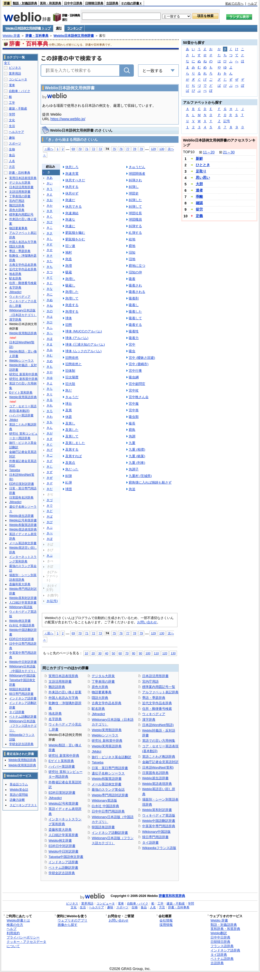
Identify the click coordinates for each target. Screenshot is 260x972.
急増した (71, 292)
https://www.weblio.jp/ (68, 119)
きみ (49, 350)
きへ (49, 333)
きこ (49, 227)
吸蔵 (68, 272)
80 (133, 653)
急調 (132, 436)
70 (80, 148)
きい (49, 183)
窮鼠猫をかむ (75, 239)
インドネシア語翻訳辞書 (110, 833)
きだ (49, 489)
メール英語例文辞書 (106, 784)
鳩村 (68, 252)
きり (49, 394)
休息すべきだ (75, 180)
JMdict (96, 751)
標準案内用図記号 (21, 214)
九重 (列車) (137, 463)
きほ (49, 339)
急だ (68, 390)
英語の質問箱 (19, 795)
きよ (49, 383)
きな (49, 289)
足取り (201, 171)
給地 (132, 239)
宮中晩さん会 (139, 397)
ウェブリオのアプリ (72, 920)
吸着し (134, 305)
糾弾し (134, 187)
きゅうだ (71, 397)
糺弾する (135, 233)
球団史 (134, 193)
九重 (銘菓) (137, 456)
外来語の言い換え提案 (65, 692)
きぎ (49, 439)
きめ (49, 361)
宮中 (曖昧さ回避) (142, 358)
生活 (12, 126)
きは (49, 317)
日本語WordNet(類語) (158, 725)
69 (73, 148)
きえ (49, 194)
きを (49, 422)
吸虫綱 (134, 377)
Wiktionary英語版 (104, 800)
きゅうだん (137, 167)
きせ (49, 250)
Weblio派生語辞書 (155, 778)
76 (121, 148)
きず (49, 472)
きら (49, 389)
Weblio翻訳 (218, 933)
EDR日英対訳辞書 (61, 792)
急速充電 (71, 173)
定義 (199, 216)
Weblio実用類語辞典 (106, 730)
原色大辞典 (100, 687)
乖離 (199, 197)
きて (49, 277)
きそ (49, 255)
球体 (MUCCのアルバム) (83, 331)
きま (49, 344)
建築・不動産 (18, 108)
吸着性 (134, 331)
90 (140, 653)
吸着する (135, 325)
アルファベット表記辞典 (160, 692)
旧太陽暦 (71, 377)
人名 (12, 161)
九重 (132, 443)
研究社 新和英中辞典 (107, 741)
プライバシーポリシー (23, 937)
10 (86, 653)
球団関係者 (137, 173)
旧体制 (70, 371)
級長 (132, 423)
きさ (49, 233)
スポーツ (15, 143)
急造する (71, 305)
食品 (12, 155)
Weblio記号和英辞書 (63, 803)
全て (7, 62)
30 (100, 653)
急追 (132, 489)
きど (49, 511)
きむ (49, 355)
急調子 (134, 469)
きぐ (49, 444)
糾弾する (135, 226)
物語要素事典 (101, 692)
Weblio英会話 (19, 789)
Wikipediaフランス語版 (159, 848)
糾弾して (135, 206)
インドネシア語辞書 (63, 862)
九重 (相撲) (137, 449)
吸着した (135, 311)
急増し (70, 279)
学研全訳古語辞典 (61, 873)
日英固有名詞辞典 (155, 773)
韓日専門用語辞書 (155, 837)
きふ (49, 328)
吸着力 (134, 338)
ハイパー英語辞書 (61, 766)
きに (49, 294)
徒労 (199, 209)
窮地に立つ (137, 266)
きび (49, 522)
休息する (71, 187)
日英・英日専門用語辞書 (110, 768)
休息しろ (71, 167)
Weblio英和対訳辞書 (157, 810)
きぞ (49, 483)
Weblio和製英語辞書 (106, 779)
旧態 (68, 325)
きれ (49, 405)
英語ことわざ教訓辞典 (158, 756)
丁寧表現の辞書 (103, 681)
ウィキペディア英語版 (158, 815)
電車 (12, 85)
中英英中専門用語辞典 (158, 826)
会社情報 (166, 920)
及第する (71, 449)
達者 (199, 190)
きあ (49, 178)
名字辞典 (55, 719)
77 (127, 148)
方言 (12, 167)
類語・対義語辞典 (25, 3)
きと (49, 283)
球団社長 (135, 213)
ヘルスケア (16, 132)
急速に (70, 226)
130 (161, 148)
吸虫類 (134, 417)
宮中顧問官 (137, 384)
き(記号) (52, 601)
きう (49, 189)
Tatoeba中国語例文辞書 (65, 857)
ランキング (74, 28)
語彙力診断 (17, 800)
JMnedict (55, 798)
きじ (49, 466)
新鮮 (199, 158)
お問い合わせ (147, 622)
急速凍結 (71, 213)
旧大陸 (70, 384)
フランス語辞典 (222, 946)
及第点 (70, 463)
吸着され (135, 285)
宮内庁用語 (150, 681)
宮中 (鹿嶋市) (139, 364)
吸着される (137, 292)
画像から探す (67, 925)
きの (49, 311)
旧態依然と (73, 364)
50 (113, 653)
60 (120, 653)
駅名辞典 (98, 709)
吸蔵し (70, 285)
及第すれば (73, 456)
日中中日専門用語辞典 (108, 811)
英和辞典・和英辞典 (225, 929)
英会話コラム (19, 784)
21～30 (229, 152)
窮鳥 (132, 430)
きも (49, 366)
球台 (68, 403)
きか (49, 205)
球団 (68, 489)
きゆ (49, 378)
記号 (226, 121)
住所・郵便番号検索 (157, 709)
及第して (71, 436)
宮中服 (134, 403)
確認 (199, 203)
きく (49, 216)
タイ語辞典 (218, 955)
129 (153, 148)
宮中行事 (135, 371)
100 (147, 653)
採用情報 (166, 925)
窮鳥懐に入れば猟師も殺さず (150, 482)
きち (49, 267)
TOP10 (188, 152)
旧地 (132, 259)
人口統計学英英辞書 (63, 835)
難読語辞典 (56, 687)
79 (141, 148)
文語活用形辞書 (60, 681)
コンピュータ (18, 79)
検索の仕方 (15, 925)
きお (49, 200)
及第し (70, 423)
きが (49, 433)
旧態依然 (71, 358)
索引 (59, 28)
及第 (68, 410)
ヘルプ (252, 3)
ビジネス (15, 67)
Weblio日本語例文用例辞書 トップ (27, 28)
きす (49, 244)
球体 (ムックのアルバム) (83, 351)
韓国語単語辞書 (103, 827)
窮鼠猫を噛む (75, 233)
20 (93, 653)
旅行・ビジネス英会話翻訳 (111, 757)
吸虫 (132, 351)
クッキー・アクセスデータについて (26, 944)
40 (106, 653)
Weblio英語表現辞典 (157, 784)
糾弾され (135, 180)
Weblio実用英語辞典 (106, 746)
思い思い (203, 177)
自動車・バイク (19, 91)
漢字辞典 (148, 719)
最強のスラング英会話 (108, 789)
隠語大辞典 (100, 698)
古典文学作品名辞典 (106, 703)
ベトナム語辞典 (222, 959)
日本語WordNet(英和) (158, 767)
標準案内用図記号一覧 (158, 687)
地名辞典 (55, 713)
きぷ (49, 555)
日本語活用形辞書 (155, 676)
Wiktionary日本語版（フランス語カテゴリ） (23, 725)
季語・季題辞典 (153, 698)
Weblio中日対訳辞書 (63, 851)
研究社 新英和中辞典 (63, 755)
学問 (12, 114)
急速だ (70, 200)
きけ (49, 222)
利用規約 (13, 933)
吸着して (135, 318)
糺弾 (68, 482)
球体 (68, 318)
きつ (49, 272)
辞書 (7, 3)
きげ (49, 450)
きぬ (49, 300)
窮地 (132, 246)
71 (86, 148)
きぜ (49, 478)
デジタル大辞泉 (103, 676)
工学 (12, 102)
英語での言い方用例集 (158, 741)
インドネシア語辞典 (225, 950)
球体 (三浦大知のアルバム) (85, 344)
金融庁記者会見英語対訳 (160, 762)
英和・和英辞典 (50, 3)
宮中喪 (134, 410)
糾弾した (135, 200)
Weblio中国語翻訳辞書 (158, 821)
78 (134, 148)
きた (49, 261)
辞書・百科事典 (36, 36)
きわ (49, 416)
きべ (49, 533)
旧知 (132, 252)
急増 (68, 266)
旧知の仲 (135, 272)
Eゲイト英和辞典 (61, 761)
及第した (71, 430)
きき (49, 211)
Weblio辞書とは (18, 920)
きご (49, 455)
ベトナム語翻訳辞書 (63, 868)
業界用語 (15, 73)
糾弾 (68, 476)
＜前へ (48, 148)
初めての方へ (234, 3)
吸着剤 (134, 298)
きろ (49, 411)
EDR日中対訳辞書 (61, 846)
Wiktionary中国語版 (156, 832)
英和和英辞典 (175, 896)
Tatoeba (97, 762)
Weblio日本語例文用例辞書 (74, 36)
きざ (49, 461)
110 (156, 653)
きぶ (49, 527)
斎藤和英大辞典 (60, 830)
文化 (12, 120)
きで (49, 505)
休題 (68, 417)
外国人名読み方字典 (63, 698)
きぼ (49, 539)
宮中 (132, 344)
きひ (49, 322)
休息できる (73, 206)
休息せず (71, 193)
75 (114, 148)
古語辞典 (112, 3)
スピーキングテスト (23, 805)
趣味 (12, 137)
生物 (12, 149)
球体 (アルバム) (76, 338)
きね (49, 305)
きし (49, 239)
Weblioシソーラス (105, 735)
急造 (68, 259)
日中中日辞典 (73, 3)
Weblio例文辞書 (60, 840)
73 (100, 148)
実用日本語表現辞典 (63, 676)
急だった (71, 469)
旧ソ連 (70, 246)
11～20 (209, 152)
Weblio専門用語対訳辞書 (110, 795)
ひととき (203, 165)
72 (93, 148)
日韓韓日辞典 (94, 3)
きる (49, 400)
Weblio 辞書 (11, 36)
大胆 (199, 184)
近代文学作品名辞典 (157, 703)
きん (49, 428)
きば (49, 516)
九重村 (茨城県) (140, 476)
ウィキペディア (153, 714)
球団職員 (135, 219)
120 (164, 653)
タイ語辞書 (150, 842)
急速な (70, 219)
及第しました (75, 443)
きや (49, 372)
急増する (71, 311)
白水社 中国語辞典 (105, 806)
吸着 (132, 279)
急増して (71, 298)
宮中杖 (134, 390)
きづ (49, 500)
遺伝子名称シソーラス (108, 773)
